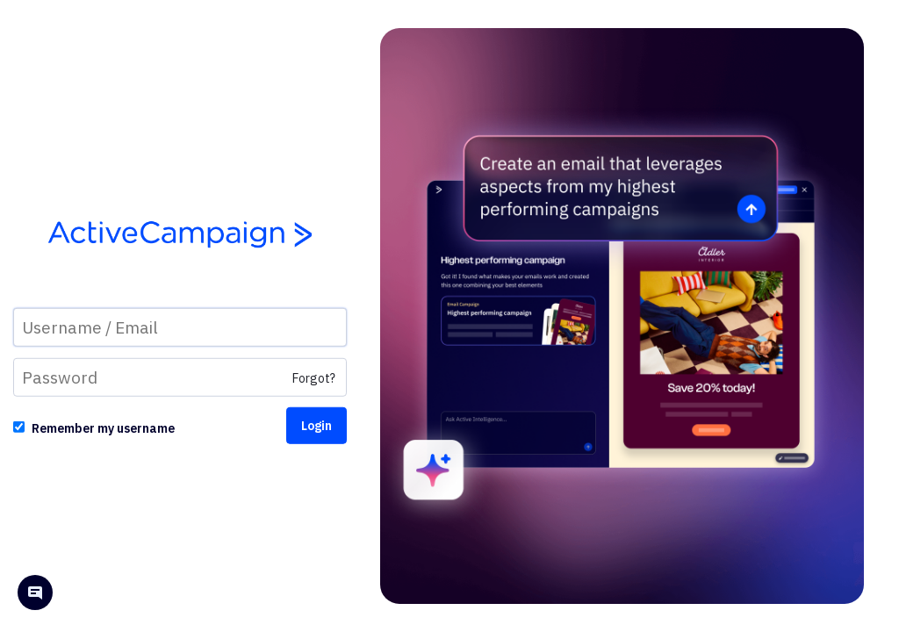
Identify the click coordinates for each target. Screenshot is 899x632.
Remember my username (103, 428)
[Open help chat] (35, 594)
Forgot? (313, 378)
